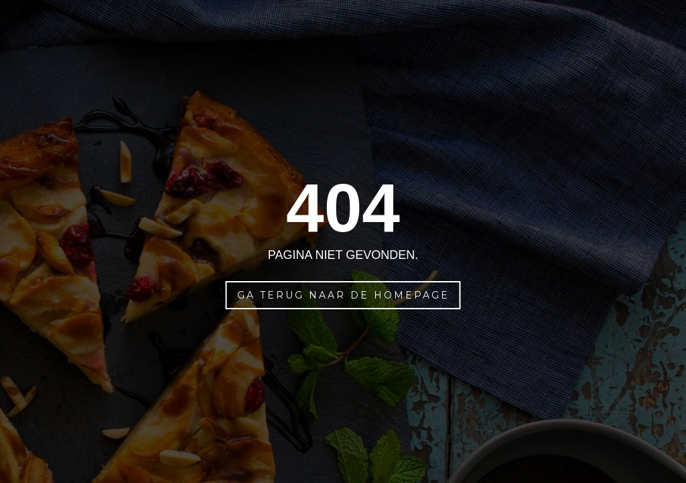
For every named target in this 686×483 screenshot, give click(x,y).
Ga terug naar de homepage (343, 295)
